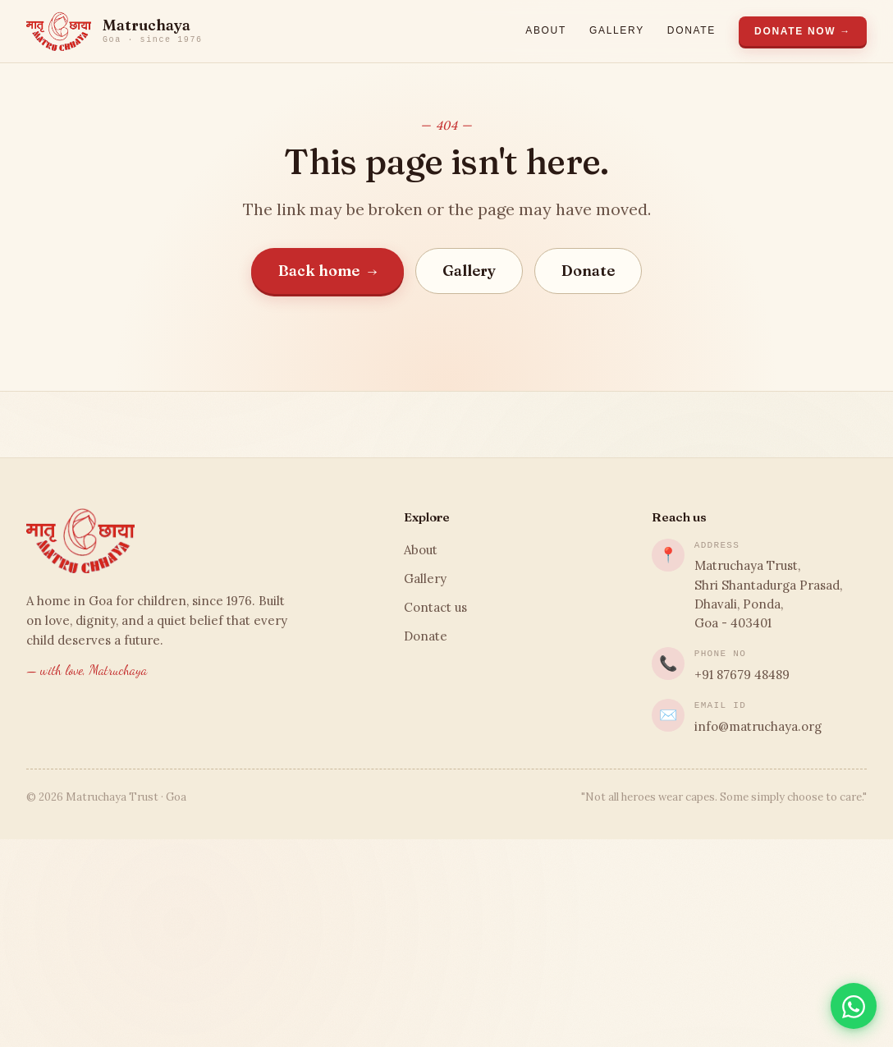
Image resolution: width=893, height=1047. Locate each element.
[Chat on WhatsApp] (854, 1006)
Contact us (435, 607)
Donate (691, 30)
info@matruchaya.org (758, 726)
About (545, 30)
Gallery (616, 30)
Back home (328, 270)
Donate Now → (802, 31)
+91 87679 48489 (742, 674)
